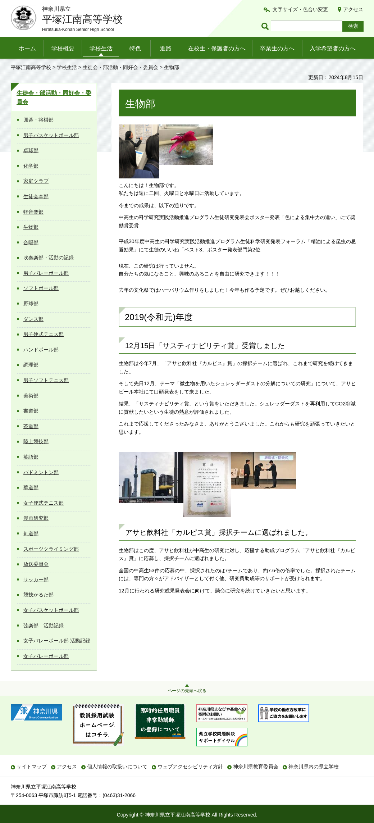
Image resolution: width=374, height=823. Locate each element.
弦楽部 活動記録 (43, 625)
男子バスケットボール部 (51, 135)
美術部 (30, 396)
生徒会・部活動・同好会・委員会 (120, 67)
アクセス (353, 9)
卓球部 (30, 150)
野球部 (30, 303)
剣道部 (30, 533)
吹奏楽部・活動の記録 (48, 257)
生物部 (30, 227)
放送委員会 (36, 564)
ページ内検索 (266, 26)
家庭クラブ (36, 181)
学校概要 (62, 48)
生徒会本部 (36, 196)
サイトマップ (32, 766)
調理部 (30, 365)
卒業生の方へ (277, 48)
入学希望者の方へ (333, 48)
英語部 (30, 457)
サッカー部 (36, 579)
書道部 (30, 411)
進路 (166, 48)
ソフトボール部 (41, 288)
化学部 (30, 166)
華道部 (30, 487)
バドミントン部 (41, 472)
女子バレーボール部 (46, 656)
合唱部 (30, 242)
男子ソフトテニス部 (46, 380)
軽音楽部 (33, 212)
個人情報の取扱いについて (117, 766)
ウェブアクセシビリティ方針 (190, 766)
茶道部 (30, 426)
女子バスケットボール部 (51, 610)
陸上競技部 (36, 441)
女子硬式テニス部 (43, 503)
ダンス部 (33, 319)
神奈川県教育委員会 (255, 766)
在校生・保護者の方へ (217, 48)
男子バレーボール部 (46, 273)
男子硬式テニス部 (43, 334)
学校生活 (101, 48)
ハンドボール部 (41, 350)
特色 (135, 48)
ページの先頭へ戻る (187, 690)
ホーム (27, 48)
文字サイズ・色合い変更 (300, 9)
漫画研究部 (36, 518)
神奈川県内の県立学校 (313, 766)
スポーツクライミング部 (51, 549)
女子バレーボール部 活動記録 (56, 641)
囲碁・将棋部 (38, 120)
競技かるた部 (38, 594)
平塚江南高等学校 (31, 67)
